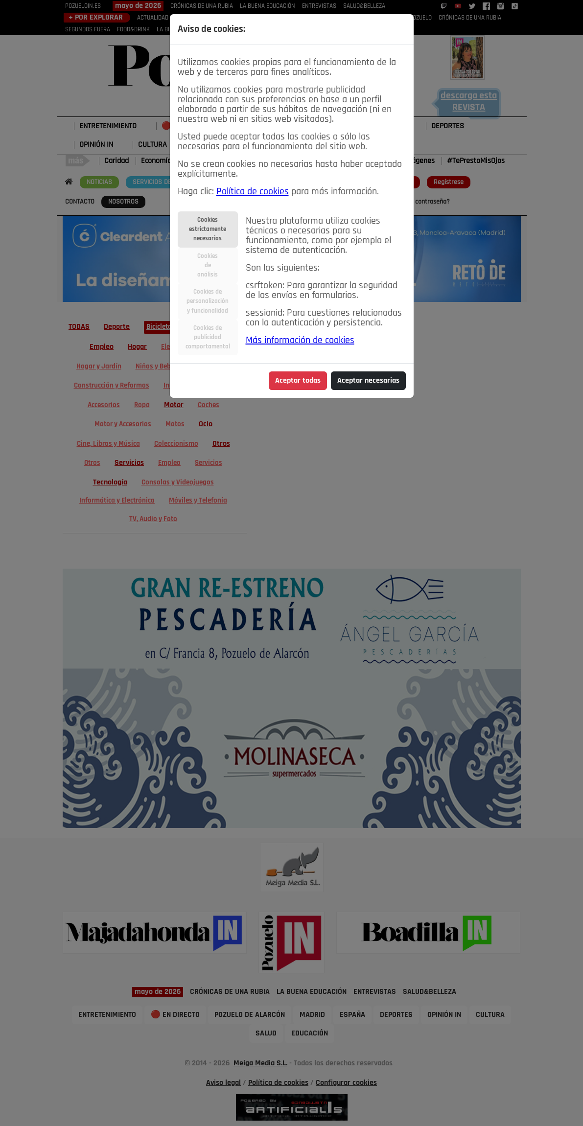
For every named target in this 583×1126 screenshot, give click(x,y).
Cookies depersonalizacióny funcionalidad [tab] (208, 301)
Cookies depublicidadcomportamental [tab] (208, 337)
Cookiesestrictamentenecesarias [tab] (207, 229)
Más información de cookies (300, 340)
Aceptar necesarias (368, 381)
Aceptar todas (298, 381)
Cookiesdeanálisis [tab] (207, 265)
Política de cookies (252, 192)
